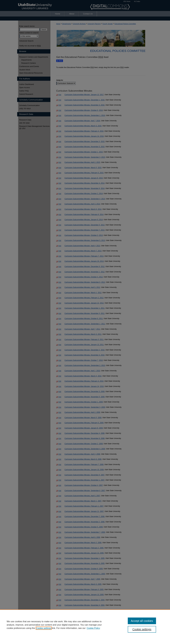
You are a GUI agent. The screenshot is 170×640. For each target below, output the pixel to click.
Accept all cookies (142, 620)
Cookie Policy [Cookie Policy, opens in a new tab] (93, 628)
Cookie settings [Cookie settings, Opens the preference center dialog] (141, 629)
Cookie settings (43, 628)
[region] (85, 624)
